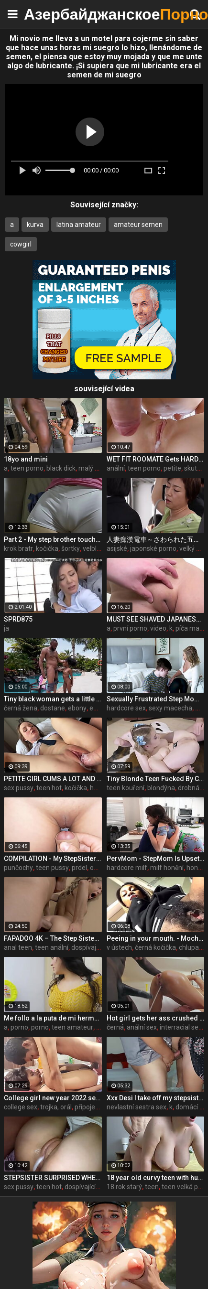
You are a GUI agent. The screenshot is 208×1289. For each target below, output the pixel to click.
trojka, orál (56, 1107)
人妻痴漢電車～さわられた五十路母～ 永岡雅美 (156, 539)
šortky (70, 548)
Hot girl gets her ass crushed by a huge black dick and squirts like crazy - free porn (156, 1018)
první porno (130, 628)
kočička (47, 548)
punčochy (18, 867)
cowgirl (21, 244)
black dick (61, 468)
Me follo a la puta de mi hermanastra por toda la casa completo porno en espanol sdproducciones (53, 1018)
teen (152, 1187)
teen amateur (72, 1027)
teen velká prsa (185, 1187)
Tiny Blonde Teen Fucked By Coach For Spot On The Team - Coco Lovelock (156, 779)
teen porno (27, 468)
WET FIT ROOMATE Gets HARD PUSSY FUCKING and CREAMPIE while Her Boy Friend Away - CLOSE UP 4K (156, 459)
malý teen (93, 468)
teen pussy (52, 867)
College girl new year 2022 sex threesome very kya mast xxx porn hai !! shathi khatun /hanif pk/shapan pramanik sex (53, 1098)
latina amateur (78, 224)
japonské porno (153, 548)
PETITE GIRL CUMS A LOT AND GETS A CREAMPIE (53, 779)
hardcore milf (127, 867)
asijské (117, 548)
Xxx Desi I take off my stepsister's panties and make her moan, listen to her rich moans (156, 1098)
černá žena (20, 708)
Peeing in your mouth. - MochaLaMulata (156, 938)
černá (115, 1027)
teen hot (49, 788)
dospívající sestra (97, 947)
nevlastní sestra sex (136, 1107)
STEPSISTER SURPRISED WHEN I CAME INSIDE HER (53, 1178)
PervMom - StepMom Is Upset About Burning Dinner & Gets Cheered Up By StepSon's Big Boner (156, 858)
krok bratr (18, 548)
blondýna (161, 788)
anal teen (18, 947)
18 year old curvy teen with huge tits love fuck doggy (156, 1178)
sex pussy (18, 788)
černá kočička (155, 947)
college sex (20, 1107)
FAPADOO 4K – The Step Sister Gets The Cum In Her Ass (53, 938)
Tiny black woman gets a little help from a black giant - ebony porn (53, 699)
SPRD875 (18, 619)
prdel (79, 867)
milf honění (167, 867)
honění (196, 867)
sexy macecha (170, 708)
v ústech (119, 947)
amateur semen (138, 224)
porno (19, 1027)
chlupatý (192, 947)
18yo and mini (26, 459)
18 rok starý (124, 1187)
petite (172, 468)
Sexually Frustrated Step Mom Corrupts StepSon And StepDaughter (156, 699)
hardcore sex (126, 708)
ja (6, 628)
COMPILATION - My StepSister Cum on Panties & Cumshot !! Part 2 (53, 858)
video (158, 628)
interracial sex (181, 1027)
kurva (35, 224)
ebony (77, 708)
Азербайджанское (48, 14)
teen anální (51, 947)
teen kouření (125, 788)
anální (116, 468)
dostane (52, 708)
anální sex (142, 1027)
